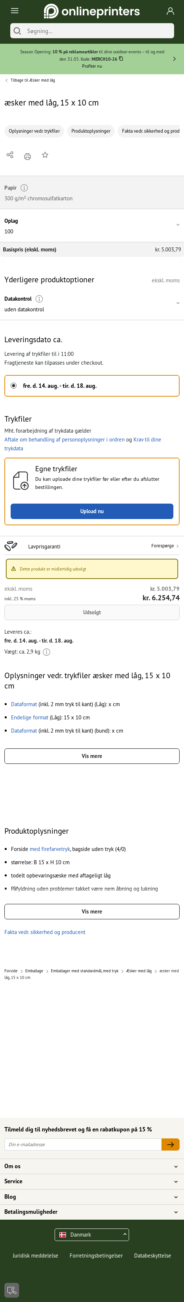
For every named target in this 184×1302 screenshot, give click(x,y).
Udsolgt (92, 612)
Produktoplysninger (90, 131)
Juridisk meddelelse (35, 1255)
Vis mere (92, 755)
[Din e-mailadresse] (83, 1144)
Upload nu (92, 511)
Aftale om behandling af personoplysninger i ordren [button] (64, 439)
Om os (87, 1166)
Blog (87, 1197)
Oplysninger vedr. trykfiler (34, 131)
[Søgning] (98, 30)
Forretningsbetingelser (96, 1255)
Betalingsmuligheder (87, 1212)
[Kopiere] (121, 60)
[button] (92, 225)
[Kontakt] (11, 1290)
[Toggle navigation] (13, 11)
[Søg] (17, 31)
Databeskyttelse (152, 1255)
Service (87, 1181)
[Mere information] (39, 299)
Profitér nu (92, 66)
